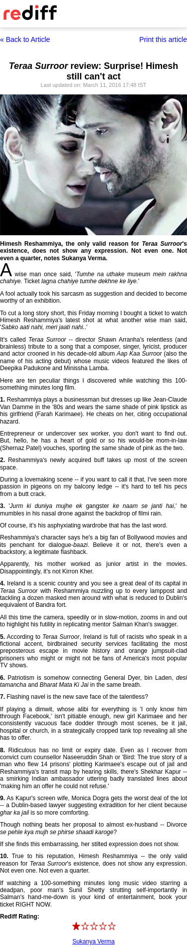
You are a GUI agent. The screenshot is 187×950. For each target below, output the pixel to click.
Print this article (163, 39)
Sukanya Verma (93, 941)
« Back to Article (25, 39)
